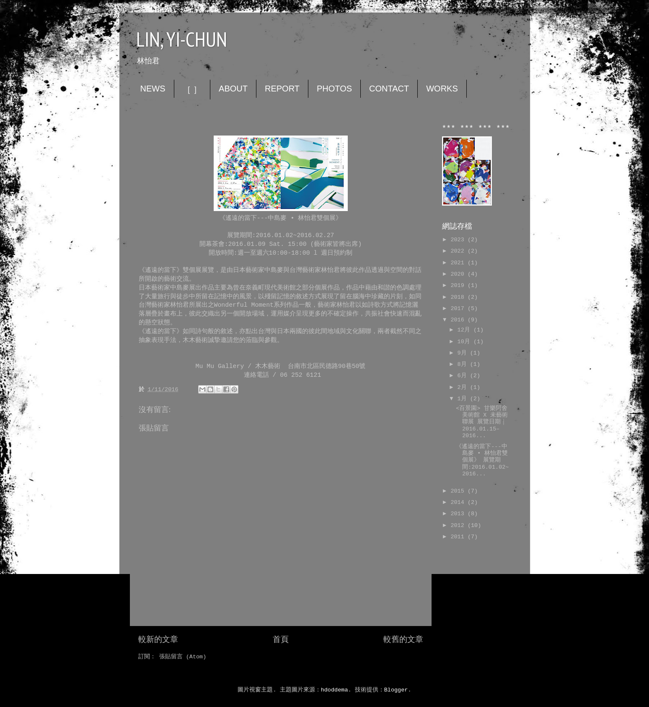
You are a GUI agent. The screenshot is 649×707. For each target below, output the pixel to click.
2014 (459, 502)
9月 (464, 353)
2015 (459, 491)
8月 (464, 364)
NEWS (152, 88)
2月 (464, 387)
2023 (459, 240)
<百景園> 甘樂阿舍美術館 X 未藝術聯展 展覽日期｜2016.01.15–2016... (481, 422)
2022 (459, 251)
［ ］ (192, 89)
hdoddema (334, 690)
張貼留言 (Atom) (183, 657)
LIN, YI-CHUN (181, 39)
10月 (465, 342)
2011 (459, 537)
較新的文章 (158, 639)
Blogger (396, 690)
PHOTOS (334, 88)
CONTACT (389, 88)
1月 (464, 399)
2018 (459, 297)
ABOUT (233, 88)
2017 (459, 308)
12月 (465, 330)
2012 (459, 525)
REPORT (282, 88)
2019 (459, 285)
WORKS (442, 88)
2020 (459, 274)
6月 (464, 376)
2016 (459, 320)
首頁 (281, 639)
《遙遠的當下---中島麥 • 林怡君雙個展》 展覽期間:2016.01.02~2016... (482, 460)
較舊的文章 (403, 639)
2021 (459, 263)
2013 (459, 514)
